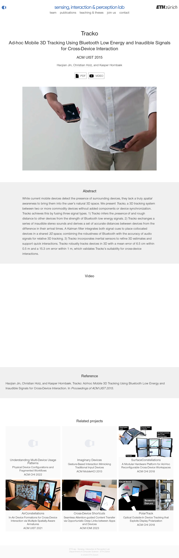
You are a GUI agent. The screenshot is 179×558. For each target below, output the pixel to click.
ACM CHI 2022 (33, 474)
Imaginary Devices (89, 460)
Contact (124, 12)
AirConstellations (33, 513)
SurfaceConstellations (146, 460)
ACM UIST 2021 (33, 528)
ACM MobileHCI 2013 (89, 471)
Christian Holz (82, 65)
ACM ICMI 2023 (89, 528)
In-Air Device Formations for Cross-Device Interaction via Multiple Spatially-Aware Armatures (33, 521)
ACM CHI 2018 (146, 471)
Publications (68, 12)
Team (53, 12)
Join (111, 12)
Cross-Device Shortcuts (89, 513)
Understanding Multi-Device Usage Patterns (33, 462)
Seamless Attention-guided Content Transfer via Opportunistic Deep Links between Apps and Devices (89, 521)
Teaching (91, 12)
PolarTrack (146, 513)
